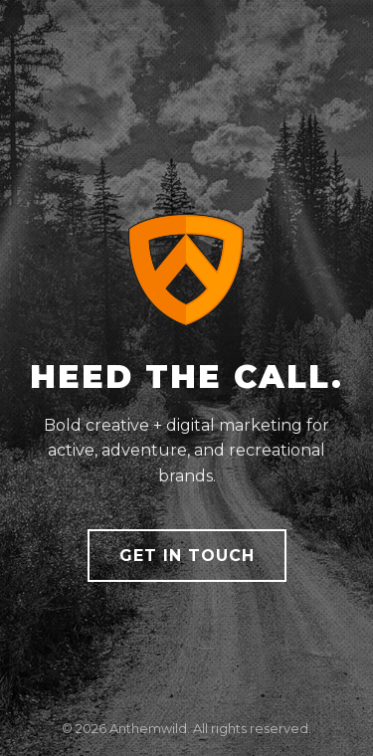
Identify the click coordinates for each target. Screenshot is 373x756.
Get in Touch (187, 555)
